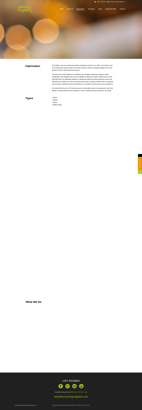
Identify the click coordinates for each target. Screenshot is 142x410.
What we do (80, 9)
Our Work (91, 9)
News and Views (111, 9)
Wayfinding (71, 405)
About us (70, 9)
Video (100, 9)
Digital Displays (56, 405)
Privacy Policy (86, 405)
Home (61, 9)
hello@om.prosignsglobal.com (117, 1)
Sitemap (78, 405)
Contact (122, 9)
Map (86, 392)
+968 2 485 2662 (101, 1)
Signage (64, 405)
